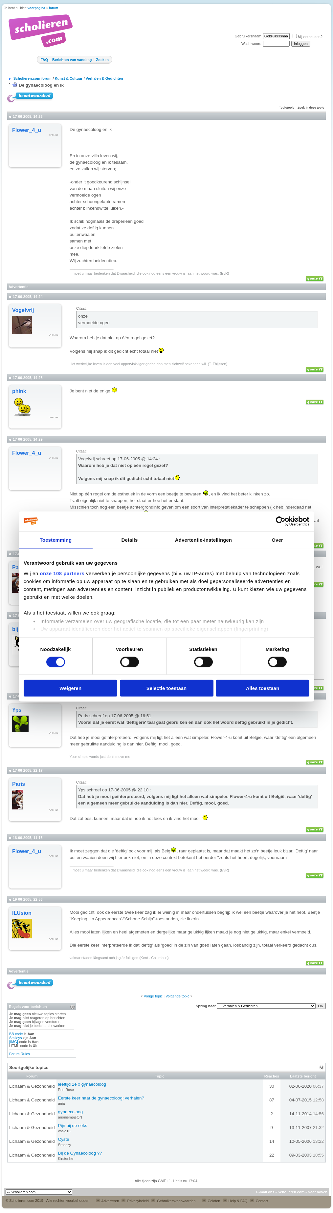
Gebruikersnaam (247, 36)
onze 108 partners (62, 573)
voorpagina (36, 8)
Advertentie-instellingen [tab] (203, 539)
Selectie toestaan (166, 688)
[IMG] (13, 1042)
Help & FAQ (235, 1201)
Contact (259, 1201)
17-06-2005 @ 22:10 (129, 789)
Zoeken (102, 60)
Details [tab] (130, 539)
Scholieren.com (291, 1192)
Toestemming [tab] (56, 539)
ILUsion (22, 913)
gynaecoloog (70, 1111)
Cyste (63, 1139)
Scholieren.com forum (32, 78)
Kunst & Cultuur (68, 78)
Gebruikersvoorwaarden (173, 1201)
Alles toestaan (262, 688)
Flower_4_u (26, 130)
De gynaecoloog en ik (41, 85)
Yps (16, 710)
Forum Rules (19, 1054)
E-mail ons (265, 1192)
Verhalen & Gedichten (104, 78)
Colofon (211, 1201)
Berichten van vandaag (72, 60)
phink (19, 391)
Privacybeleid (135, 1201)
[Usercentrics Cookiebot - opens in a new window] (280, 521)
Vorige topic (153, 996)
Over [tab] (277, 539)
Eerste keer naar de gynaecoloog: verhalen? (101, 1098)
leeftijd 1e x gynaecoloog (82, 1084)
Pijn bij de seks (72, 1125)
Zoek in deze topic (311, 107)
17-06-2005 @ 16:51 (131, 715)
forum (53, 8)
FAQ (44, 60)
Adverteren (107, 1201)
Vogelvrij (23, 310)
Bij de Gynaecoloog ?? (80, 1153)
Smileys (15, 1038)
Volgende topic (177, 996)
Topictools (286, 107)
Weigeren (70, 688)
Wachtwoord (251, 44)
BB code (16, 1034)
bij (15, 629)
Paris (18, 784)
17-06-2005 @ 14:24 (138, 458)
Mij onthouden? (307, 37)
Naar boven (317, 1192)
